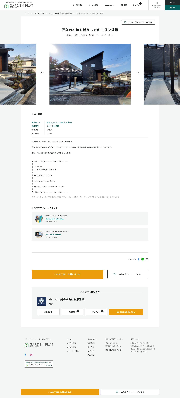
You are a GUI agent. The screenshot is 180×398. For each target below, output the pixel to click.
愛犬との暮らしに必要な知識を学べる (143, 349)
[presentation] (41, 72)
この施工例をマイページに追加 (138, 22)
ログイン (172, 2)
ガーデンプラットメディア (139, 352)
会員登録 (172, 8)
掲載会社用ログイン (113, 350)
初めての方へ (109, 5)
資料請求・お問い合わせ (113, 346)
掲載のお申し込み (111, 343)
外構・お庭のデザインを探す (140, 343)
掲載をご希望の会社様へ (114, 339)
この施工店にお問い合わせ (67, 274)
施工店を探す (93, 5)
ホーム (69, 339)
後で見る (136, 5)
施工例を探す (77, 5)
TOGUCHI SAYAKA (55, 218)
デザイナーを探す (73, 351)
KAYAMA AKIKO (53, 234)
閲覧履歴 (124, 5)
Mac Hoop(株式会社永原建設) (59, 122)
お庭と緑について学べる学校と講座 (142, 346)
